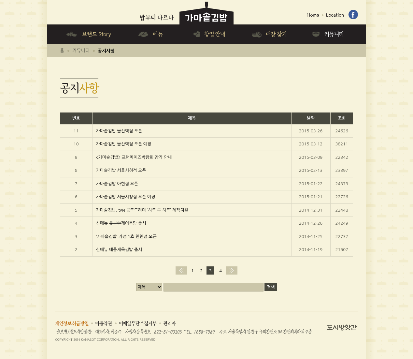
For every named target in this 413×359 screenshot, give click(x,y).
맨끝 (231, 270)
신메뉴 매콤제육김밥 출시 (119, 249)
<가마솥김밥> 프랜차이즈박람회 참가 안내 (134, 157)
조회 (342, 118)
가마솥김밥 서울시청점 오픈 (121, 170)
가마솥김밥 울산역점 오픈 (119, 131)
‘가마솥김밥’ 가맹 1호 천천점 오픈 (126, 236)
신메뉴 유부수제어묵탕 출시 (121, 223)
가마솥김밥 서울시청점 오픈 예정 (125, 197)
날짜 (311, 118)
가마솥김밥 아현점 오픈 (117, 184)
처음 (181, 270)
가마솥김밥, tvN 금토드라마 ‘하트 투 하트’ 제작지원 (142, 210)
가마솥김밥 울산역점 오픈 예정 (123, 144)
